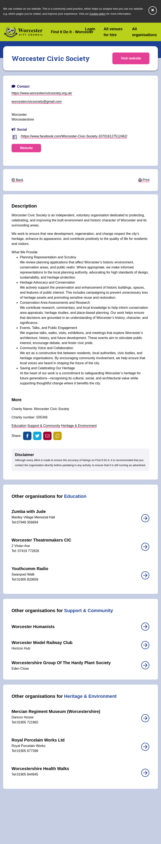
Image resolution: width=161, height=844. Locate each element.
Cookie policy (98, 13)
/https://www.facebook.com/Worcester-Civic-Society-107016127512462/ (74, 136)
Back (17, 180)
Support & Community (43, 425)
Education (19, 425)
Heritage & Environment (79, 425)
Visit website (131, 58)
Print (143, 180)
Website (26, 148)
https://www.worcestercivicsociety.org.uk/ (42, 93)
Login (90, 29)
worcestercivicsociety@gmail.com (37, 101)
